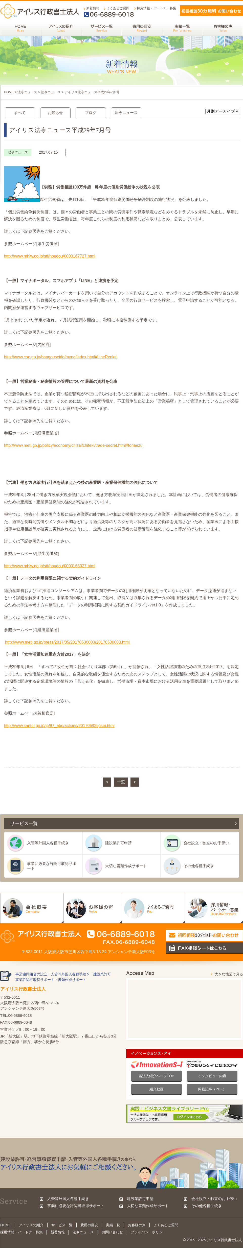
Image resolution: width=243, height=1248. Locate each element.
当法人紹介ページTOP (156, 1076)
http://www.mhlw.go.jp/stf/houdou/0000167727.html (49, 256)
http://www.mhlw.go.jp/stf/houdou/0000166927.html (49, 566)
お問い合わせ (112, 1232)
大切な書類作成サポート (126, 866)
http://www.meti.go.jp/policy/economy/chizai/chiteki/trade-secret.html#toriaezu (73, 445)
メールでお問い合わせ (211, 10)
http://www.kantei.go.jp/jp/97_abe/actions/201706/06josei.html (59, 725)
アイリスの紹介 (31, 1225)
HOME (9, 92)
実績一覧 (113, 1225)
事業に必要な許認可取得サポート (51, 865)
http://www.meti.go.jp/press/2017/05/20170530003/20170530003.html (67, 642)
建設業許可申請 (118, 843)
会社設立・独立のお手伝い (206, 843)
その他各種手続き (199, 866)
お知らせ (55, 112)
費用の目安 (89, 1225)
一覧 (121, 782)
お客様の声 (137, 1225)
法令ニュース (27, 92)
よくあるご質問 (117, 8)
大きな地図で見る (229, 974)
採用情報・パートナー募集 (156, 8)
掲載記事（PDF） (212, 1089)
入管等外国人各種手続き (48, 843)
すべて (20, 112)
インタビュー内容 (212, 1076)
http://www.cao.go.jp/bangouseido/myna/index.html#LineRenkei (61, 357)
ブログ (90, 112)
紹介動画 (156, 1089)
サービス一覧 (62, 1225)
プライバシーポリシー (148, 1232)
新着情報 (92, 8)
